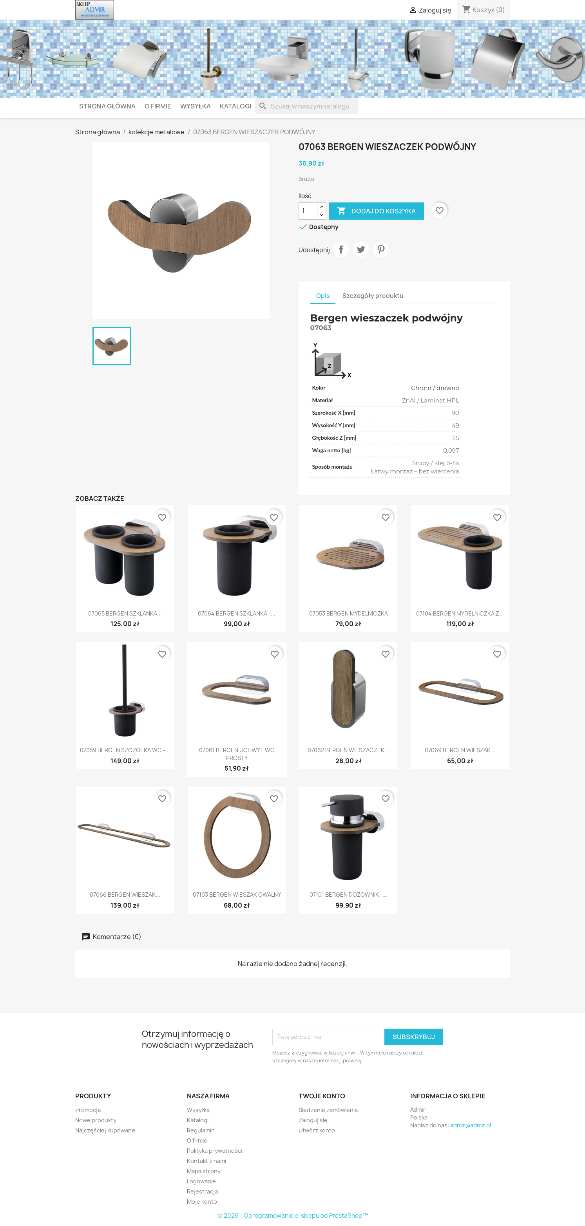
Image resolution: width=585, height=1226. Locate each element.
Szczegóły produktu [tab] (373, 296)
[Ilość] (308, 211)
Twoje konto (322, 1096)
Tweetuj (361, 249)
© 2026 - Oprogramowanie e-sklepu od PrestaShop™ (292, 1216)
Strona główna (107, 106)
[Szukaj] (307, 106)
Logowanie (201, 1181)
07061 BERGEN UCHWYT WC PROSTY (237, 754)
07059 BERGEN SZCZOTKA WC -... (125, 750)
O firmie (158, 106)
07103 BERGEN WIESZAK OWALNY (237, 894)
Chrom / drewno (435, 388)
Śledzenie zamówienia (328, 1110)
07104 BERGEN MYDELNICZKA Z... (460, 613)
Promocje (88, 1110)
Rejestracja (202, 1191)
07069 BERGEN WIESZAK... (460, 750)
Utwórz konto (317, 1130)
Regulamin (201, 1130)
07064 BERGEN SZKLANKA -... (236, 613)
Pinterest (381, 249)
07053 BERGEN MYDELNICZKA (348, 613)
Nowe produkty (95, 1120)
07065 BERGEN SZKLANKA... (125, 613)
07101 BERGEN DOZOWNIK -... (348, 894)
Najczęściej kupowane (105, 1130)
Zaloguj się (313, 1120)
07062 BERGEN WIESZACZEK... (348, 750)
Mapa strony (204, 1171)
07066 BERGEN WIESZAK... (125, 894)
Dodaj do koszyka (376, 211)
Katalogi (235, 106)
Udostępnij (341, 249)
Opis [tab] (323, 296)
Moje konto (202, 1201)
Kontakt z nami (206, 1161)
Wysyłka (195, 106)
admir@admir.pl (470, 1125)
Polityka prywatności (214, 1150)
